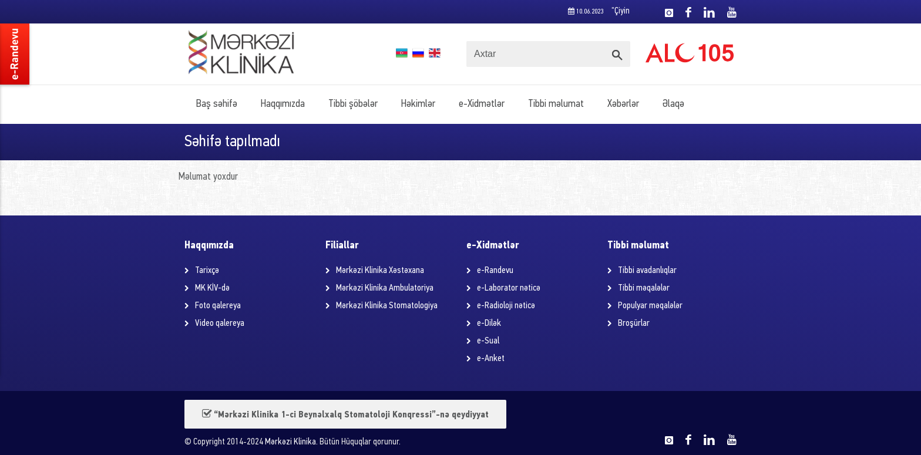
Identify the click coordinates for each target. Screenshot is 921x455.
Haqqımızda (283, 104)
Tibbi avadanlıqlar (647, 270)
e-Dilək (489, 323)
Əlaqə (673, 104)
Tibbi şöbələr (353, 104)
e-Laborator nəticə (508, 288)
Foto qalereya (218, 306)
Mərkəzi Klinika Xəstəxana (380, 270)
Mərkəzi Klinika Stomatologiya (387, 306)
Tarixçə (207, 270)
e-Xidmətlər (482, 104)
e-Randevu (495, 270)
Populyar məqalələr (650, 306)
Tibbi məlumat (556, 104)
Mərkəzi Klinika (290, 442)
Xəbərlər (623, 104)
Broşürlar (634, 323)
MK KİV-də (212, 288)
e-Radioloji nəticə (506, 306)
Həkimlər (418, 104)
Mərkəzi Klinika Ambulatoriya (384, 288)
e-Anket (491, 358)
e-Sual (488, 341)
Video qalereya (219, 323)
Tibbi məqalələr (644, 288)
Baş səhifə (216, 104)
